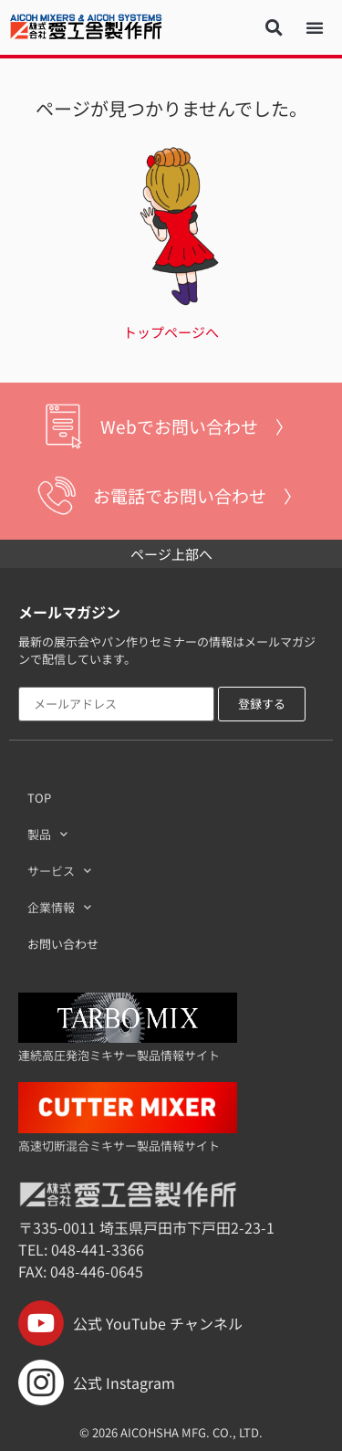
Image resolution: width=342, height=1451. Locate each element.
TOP (39, 797)
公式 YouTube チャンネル (130, 1323)
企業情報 (59, 907)
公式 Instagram (96, 1382)
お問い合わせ (62, 943)
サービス (59, 870)
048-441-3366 (97, 1249)
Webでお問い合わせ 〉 (196, 426)
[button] (273, 27)
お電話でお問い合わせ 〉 (197, 495)
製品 (47, 834)
